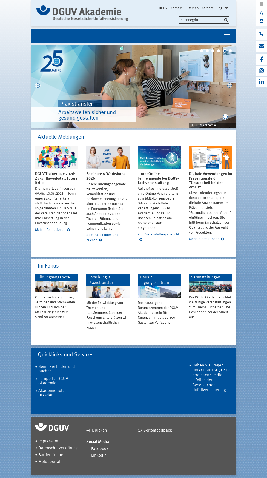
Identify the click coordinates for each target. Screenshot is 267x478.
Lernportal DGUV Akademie (53, 381)
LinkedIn (99, 456)
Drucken (99, 431)
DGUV (163, 8)
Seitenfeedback (157, 431)
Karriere (208, 8)
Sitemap (192, 8)
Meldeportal (49, 462)
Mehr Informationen (50, 230)
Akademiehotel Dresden (52, 393)
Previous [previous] (38, 86)
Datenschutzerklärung (58, 448)
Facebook (99, 449)
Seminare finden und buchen (56, 369)
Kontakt (176, 8)
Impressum (48, 441)
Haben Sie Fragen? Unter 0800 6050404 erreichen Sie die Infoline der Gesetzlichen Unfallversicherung (211, 377)
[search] (204, 20)
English (222, 8)
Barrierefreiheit (52, 455)
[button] (225, 117)
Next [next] (229, 86)
